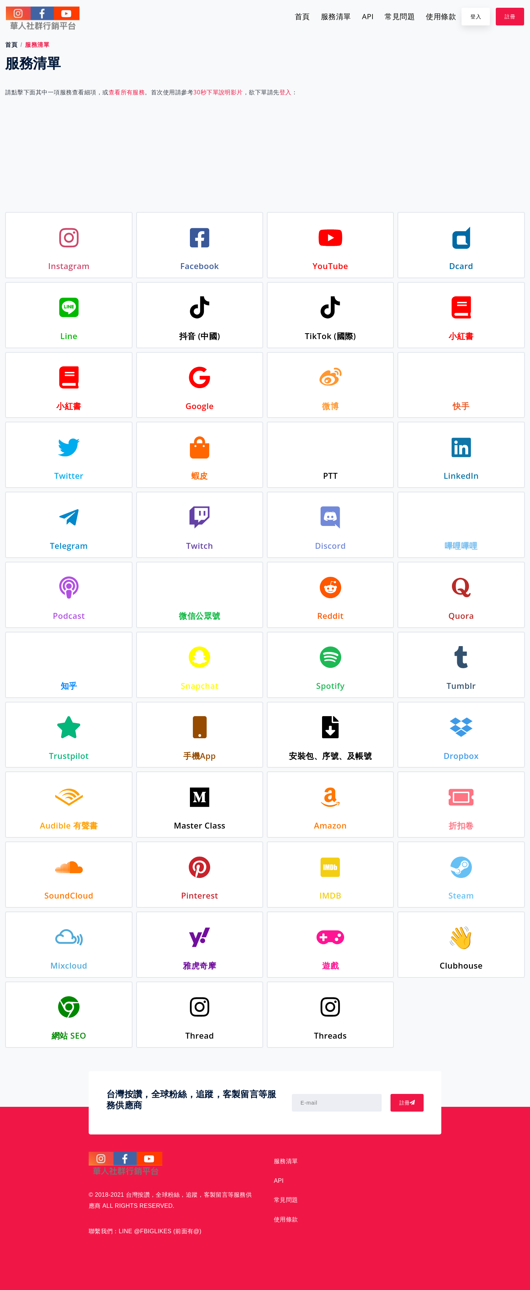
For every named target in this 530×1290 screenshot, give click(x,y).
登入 (475, 16)
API (368, 16)
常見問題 (400, 16)
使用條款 (441, 16)
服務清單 (336, 16)
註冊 (510, 16)
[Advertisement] (265, 153)
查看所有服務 (127, 92)
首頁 (302, 16)
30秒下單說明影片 (218, 92)
